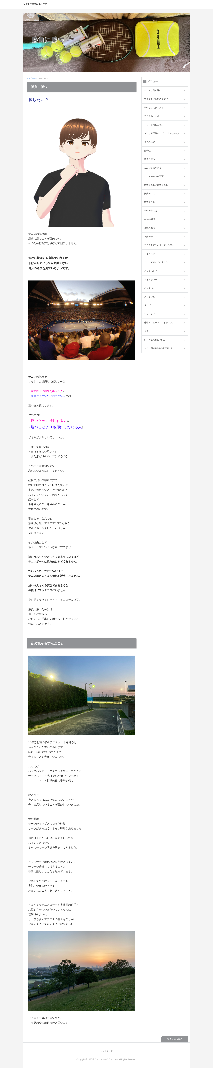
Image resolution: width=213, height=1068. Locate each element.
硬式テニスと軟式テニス (156, 185)
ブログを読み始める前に (156, 99)
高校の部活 (149, 228)
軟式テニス (149, 193)
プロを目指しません (154, 124)
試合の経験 (149, 142)
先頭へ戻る (177, 1039)
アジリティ (149, 314)
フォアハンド (150, 253)
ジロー (147, 331)
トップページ (32, 78)
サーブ (147, 305)
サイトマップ (106, 1051)
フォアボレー (150, 279)
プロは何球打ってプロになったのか (161, 133)
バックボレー (150, 288)
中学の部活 (149, 219)
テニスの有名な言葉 (154, 176)
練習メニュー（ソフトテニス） (159, 322)
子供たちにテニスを (154, 107)
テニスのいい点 (151, 116)
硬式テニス (149, 202)
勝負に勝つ (48, 39)
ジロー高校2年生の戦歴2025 (158, 348)
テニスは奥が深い (152, 90)
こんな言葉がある (152, 167)
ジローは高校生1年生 (154, 339)
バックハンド (150, 271)
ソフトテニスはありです (35, 4)
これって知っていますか (156, 262)
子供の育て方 (150, 210)
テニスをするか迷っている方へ (159, 245)
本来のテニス (150, 236)
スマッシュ (149, 296)
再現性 (147, 150)
